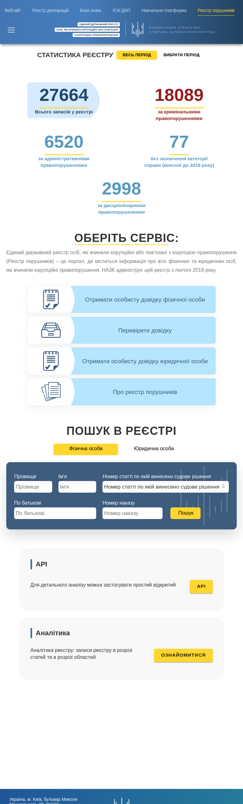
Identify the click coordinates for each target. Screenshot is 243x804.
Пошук (185, 513)
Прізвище (25, 476)
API (201, 586)
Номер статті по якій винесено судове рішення (156, 476)
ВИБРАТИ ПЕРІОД (181, 54)
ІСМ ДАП (121, 10)
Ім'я (62, 476)
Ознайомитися (183, 655)
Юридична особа (154, 448)
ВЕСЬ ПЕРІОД (137, 54)
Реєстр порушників (216, 10)
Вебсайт (13, 10)
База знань (91, 10)
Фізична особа (85, 448)
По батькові (27, 503)
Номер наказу (118, 503)
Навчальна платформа (163, 10)
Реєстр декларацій (50, 10)
